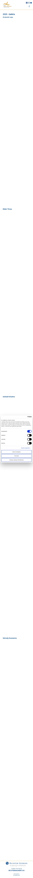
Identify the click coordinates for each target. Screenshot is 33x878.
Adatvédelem (16, 874)
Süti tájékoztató (16, 875)
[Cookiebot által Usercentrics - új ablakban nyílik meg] (25, 416)
